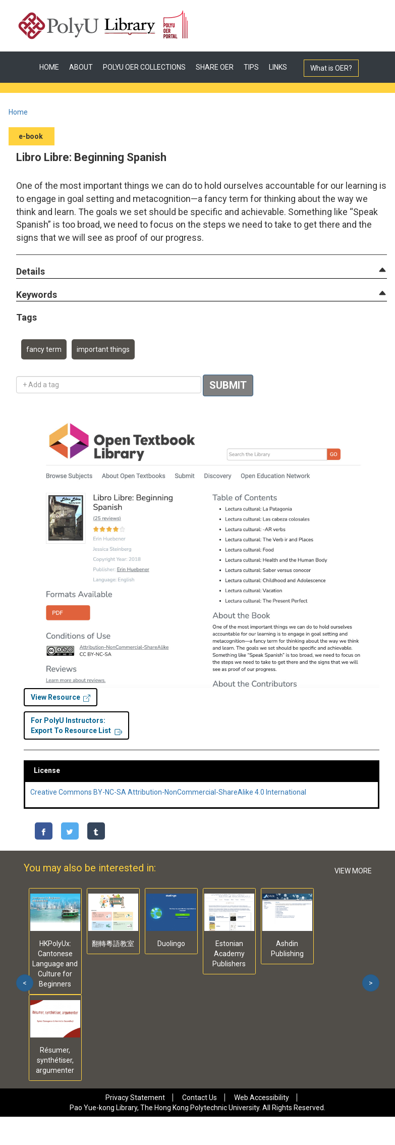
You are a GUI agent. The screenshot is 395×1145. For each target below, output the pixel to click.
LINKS (278, 67)
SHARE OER (215, 67)
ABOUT (81, 67)
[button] (30, 272)
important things (103, 349)
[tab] (201, 271)
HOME (49, 67)
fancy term (44, 349)
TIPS (251, 67)
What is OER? (331, 68)
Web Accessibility (261, 1098)
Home (18, 112)
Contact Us (199, 1098)
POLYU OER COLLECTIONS (144, 67)
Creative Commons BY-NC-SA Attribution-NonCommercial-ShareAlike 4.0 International (168, 792)
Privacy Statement (135, 1098)
